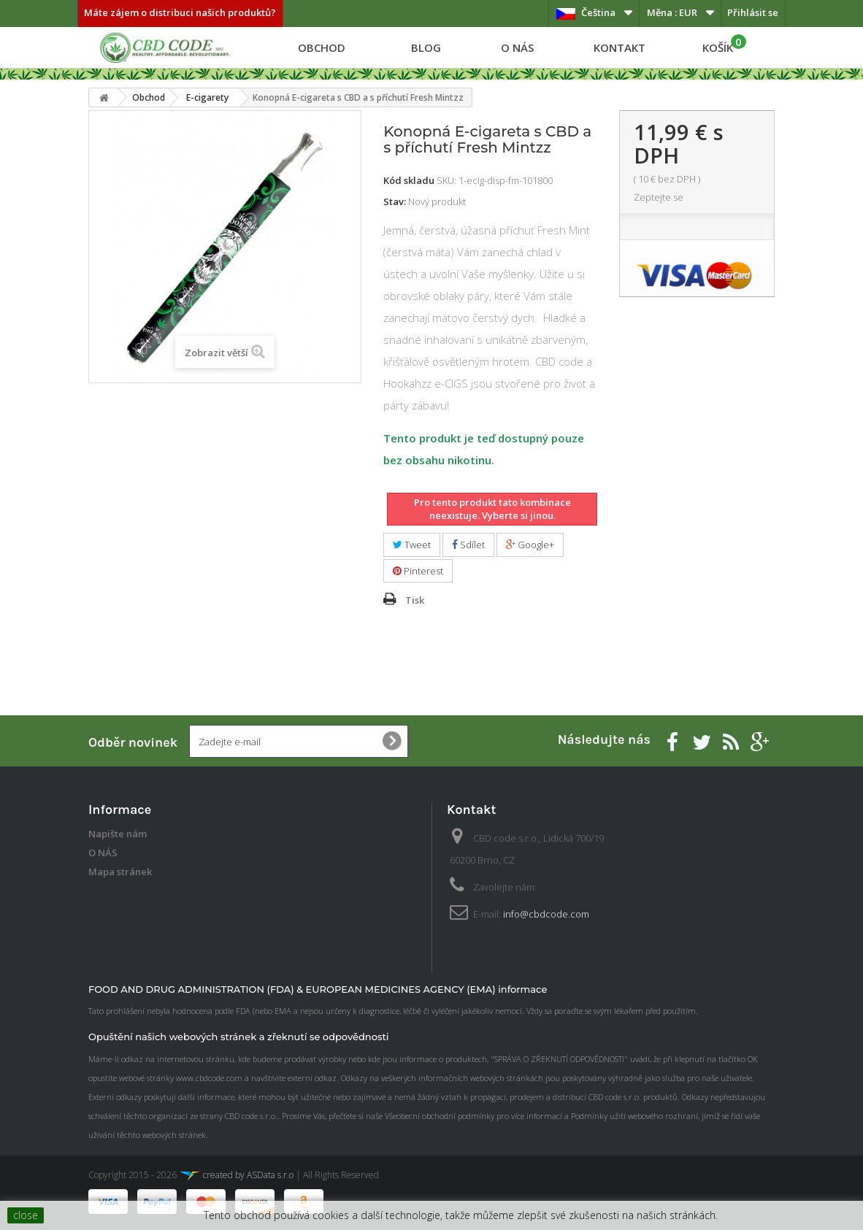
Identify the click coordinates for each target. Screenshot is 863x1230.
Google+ (530, 544)
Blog (426, 47)
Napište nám (117, 833)
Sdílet (468, 544)
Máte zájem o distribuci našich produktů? (180, 12)
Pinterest (418, 570)
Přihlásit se (752, 12)
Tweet (412, 544)
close (25, 1215)
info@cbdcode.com (546, 913)
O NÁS (517, 47)
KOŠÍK (724, 44)
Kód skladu (408, 180)
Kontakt (619, 47)
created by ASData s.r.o (236, 1175)
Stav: (394, 201)
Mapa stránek (120, 871)
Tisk (414, 600)
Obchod (321, 47)
